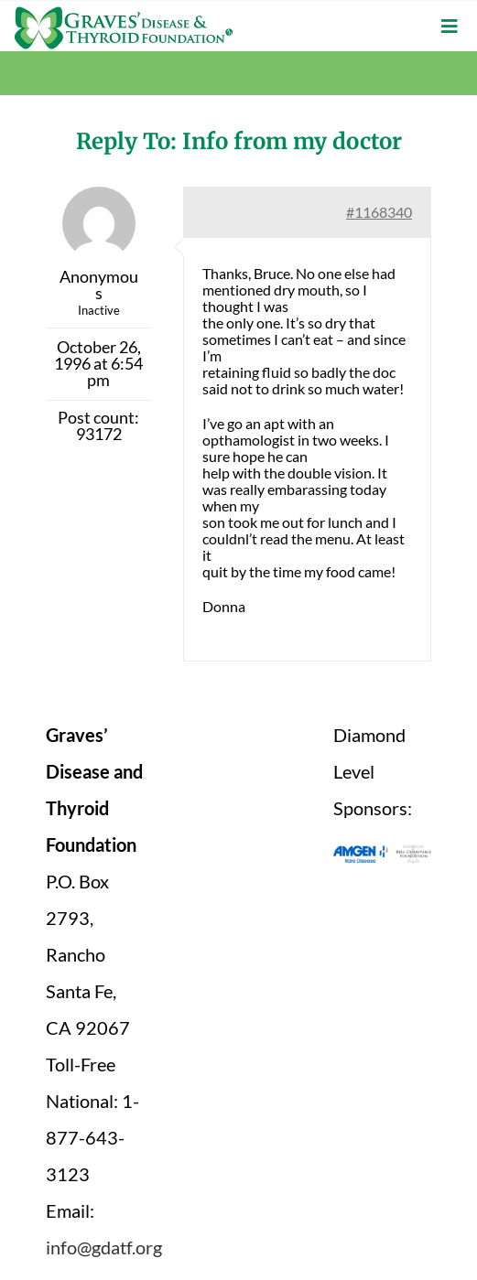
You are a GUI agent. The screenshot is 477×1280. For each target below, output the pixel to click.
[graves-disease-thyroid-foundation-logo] (124, 14)
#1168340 (379, 212)
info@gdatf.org (104, 1247)
